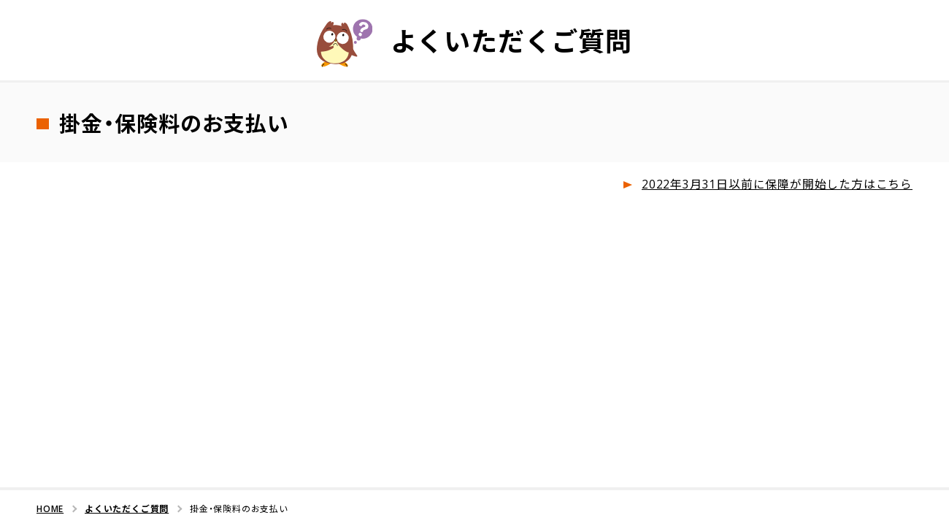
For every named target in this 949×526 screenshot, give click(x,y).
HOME (50, 507)
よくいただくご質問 (127, 507)
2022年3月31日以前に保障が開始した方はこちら (777, 184)
